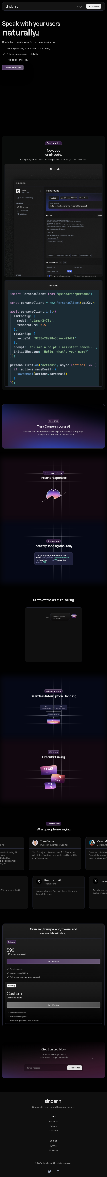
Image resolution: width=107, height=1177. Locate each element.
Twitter (53, 1145)
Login (80, 6)
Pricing (53, 1126)
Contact (53, 1130)
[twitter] (49, 1171)
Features (53, 1121)
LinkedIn (53, 1150)
